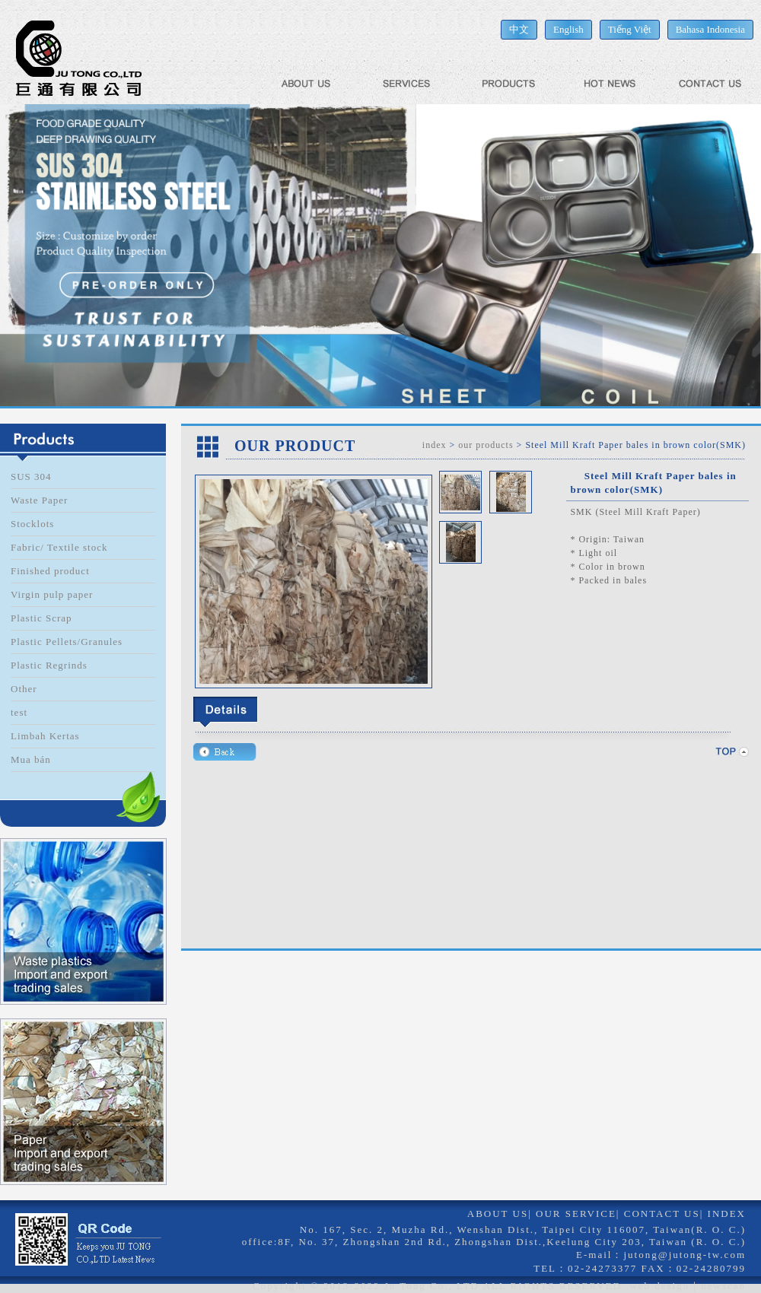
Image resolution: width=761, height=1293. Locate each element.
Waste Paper (39, 500)
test (19, 712)
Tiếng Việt (629, 29)
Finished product (50, 571)
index (434, 445)
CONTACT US (662, 1213)
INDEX (727, 1213)
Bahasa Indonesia (710, 29)
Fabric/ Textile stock (59, 547)
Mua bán (31, 759)
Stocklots (32, 523)
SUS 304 (31, 476)
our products (485, 445)
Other (24, 688)
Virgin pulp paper (52, 594)
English (568, 29)
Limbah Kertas (45, 736)
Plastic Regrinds (49, 665)
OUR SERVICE (576, 1213)
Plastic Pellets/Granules (67, 641)
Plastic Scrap (41, 618)
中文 (519, 29)
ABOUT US (497, 1213)
